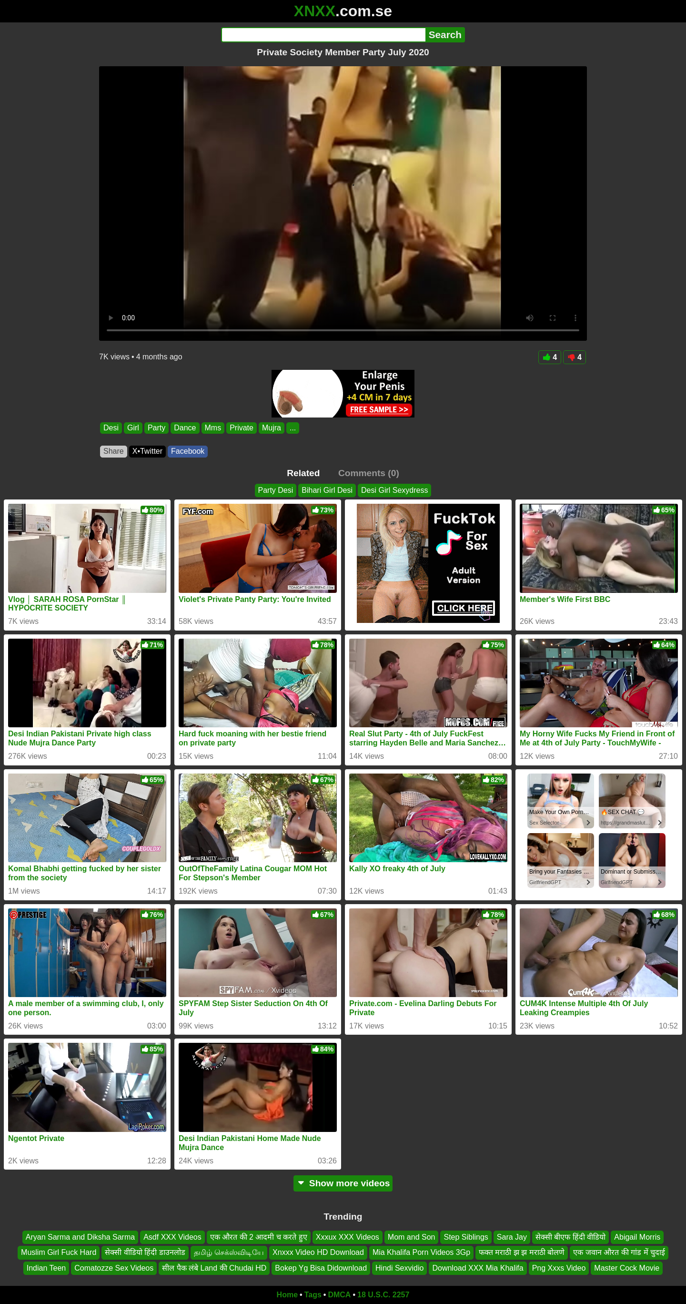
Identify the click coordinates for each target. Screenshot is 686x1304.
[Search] (323, 34)
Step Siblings (466, 1237)
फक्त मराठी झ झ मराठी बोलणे (522, 1253)
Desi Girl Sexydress (394, 490)
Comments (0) (368, 473)
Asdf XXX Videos (172, 1237)
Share (113, 451)
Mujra (271, 428)
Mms (213, 428)
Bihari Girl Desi (327, 490)
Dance (185, 428)
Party (156, 428)
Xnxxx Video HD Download (318, 1253)
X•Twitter (147, 451)
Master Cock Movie (626, 1268)
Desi (111, 428)
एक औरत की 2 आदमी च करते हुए (258, 1237)
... (293, 428)
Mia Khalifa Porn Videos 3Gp (421, 1253)
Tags (313, 1295)
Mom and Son (411, 1237)
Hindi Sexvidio (399, 1268)
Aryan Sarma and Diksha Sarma (80, 1237)
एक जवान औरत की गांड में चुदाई (619, 1253)
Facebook (187, 451)
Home (287, 1295)
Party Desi (275, 490)
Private (241, 428)
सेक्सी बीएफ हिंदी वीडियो (570, 1237)
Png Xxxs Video (559, 1268)
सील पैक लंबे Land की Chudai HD (214, 1268)
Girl (133, 428)
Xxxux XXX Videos (347, 1237)
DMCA (339, 1295)
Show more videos (343, 1183)
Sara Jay (512, 1237)
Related (303, 473)
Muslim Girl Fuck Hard (58, 1253)
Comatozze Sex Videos (113, 1268)
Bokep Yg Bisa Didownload (321, 1268)
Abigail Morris (637, 1237)
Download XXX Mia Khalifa (477, 1268)
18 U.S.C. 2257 (383, 1295)
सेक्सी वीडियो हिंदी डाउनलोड (145, 1253)
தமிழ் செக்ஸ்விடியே (229, 1253)
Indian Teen (46, 1268)
